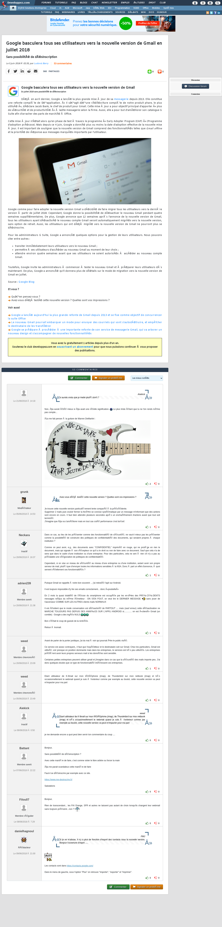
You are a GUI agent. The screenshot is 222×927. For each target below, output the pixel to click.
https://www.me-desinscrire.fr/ (58, 779)
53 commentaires (63, 63)
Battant (24, 748)
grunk (24, 491)
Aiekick (24, 708)
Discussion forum (195, 86)
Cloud (53, 8)
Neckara (24, 535)
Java (88, 8)
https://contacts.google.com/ (80, 865)
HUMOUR (162, 12)
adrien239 (24, 583)
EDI (109, 8)
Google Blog (26, 282)
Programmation (122, 8)
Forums (46, 2)
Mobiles (156, 8)
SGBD (136, 8)
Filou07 (24, 799)
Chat (94, 2)
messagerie (121, 99)
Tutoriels (61, 2)
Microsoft (77, 8)
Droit (152, 2)
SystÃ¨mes (168, 8)
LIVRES (81, 12)
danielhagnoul (24, 831)
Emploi (125, 2)
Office (146, 8)
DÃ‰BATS (133, 12)
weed (24, 641)
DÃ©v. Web (98, 8)
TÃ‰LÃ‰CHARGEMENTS (100, 12)
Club (162, 2)
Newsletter (109, 2)
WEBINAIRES (68, 12)
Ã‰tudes (139, 2)
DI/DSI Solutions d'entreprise (32, 8)
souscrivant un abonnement (75, 347)
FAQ (73, 2)
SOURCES (120, 12)
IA (60, 8)
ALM (67, 8)
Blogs (83, 2)
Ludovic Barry (41, 63)
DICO (151, 12)
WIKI (143, 12)
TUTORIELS (46, 12)
